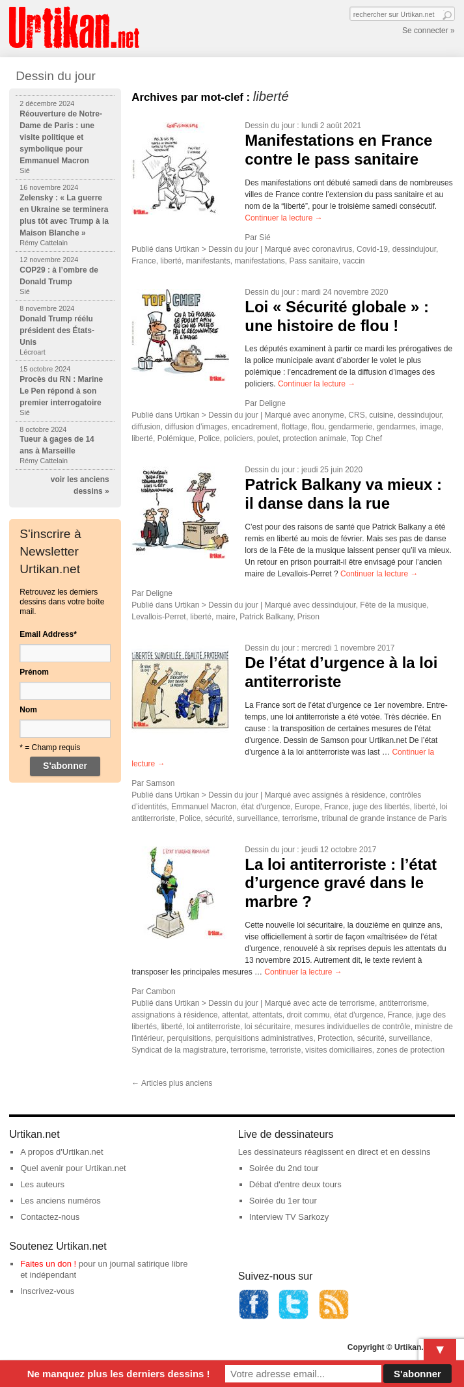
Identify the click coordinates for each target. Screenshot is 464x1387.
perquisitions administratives (264, 1038)
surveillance (257, 818)
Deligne (272, 403)
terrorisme (300, 818)
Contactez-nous (49, 1217)
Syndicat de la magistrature (178, 1050)
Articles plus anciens (171, 1083)
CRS (356, 415)
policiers (238, 438)
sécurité (218, 818)
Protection (335, 1038)
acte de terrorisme (343, 1003)
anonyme (328, 415)
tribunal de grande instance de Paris (383, 818)
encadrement (254, 426)
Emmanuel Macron (204, 806)
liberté (171, 260)
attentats (267, 1014)
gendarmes (396, 426)
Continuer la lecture (283, 217)
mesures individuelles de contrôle (352, 1026)
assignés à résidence (348, 795)
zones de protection (410, 1050)
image (431, 426)
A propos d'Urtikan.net (61, 1152)
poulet (268, 438)
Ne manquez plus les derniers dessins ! (118, 1373)
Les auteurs (42, 1184)
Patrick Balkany (266, 616)
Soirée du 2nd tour (284, 1168)
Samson (160, 783)
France (143, 260)
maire (226, 616)
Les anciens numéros (60, 1200)
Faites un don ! (48, 1264)
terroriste (285, 1050)
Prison (308, 616)
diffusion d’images (196, 426)
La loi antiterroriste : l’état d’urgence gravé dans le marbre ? (341, 883)
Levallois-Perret (158, 616)
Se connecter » (428, 30)
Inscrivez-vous (47, 1291)
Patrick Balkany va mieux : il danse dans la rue (343, 494)
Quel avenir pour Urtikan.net (73, 1168)
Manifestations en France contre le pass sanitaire (338, 149)
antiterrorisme (403, 1003)
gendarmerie (350, 426)
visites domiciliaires (338, 1050)
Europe (307, 806)
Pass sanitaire (313, 260)
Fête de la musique (393, 605)
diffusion (145, 426)
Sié (264, 237)
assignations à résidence (174, 1014)
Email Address (48, 634)
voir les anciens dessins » (80, 485)
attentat (235, 1014)
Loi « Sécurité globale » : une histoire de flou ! (337, 316)
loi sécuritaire (268, 1026)
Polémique (176, 438)
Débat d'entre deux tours (295, 1184)
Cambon (160, 991)
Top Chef (366, 438)
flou (318, 426)
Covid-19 (372, 249)
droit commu (307, 1014)
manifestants (208, 260)
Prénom (34, 672)
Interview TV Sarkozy (289, 1217)
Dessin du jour (270, 125)
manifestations (259, 260)
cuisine (381, 415)
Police (209, 438)
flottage (294, 426)
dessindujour (414, 249)
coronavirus (332, 249)
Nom (28, 709)
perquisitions (189, 1038)
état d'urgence (265, 806)
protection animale (314, 438)
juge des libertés (381, 806)
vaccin (353, 260)
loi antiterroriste (213, 1026)
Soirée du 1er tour (283, 1200)
